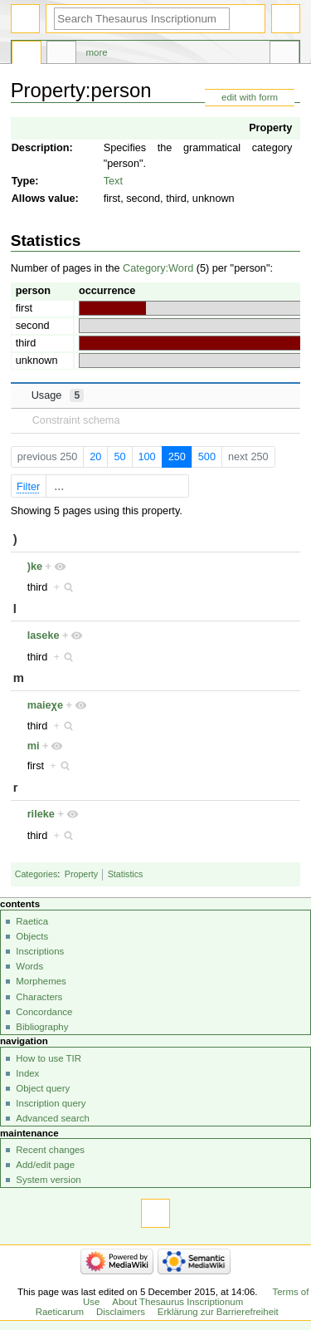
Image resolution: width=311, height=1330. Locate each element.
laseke (43, 635)
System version (48, 1180)
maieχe (45, 705)
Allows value (43, 198)
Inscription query (50, 1103)
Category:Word (158, 268)
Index (27, 1073)
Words (29, 966)
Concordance (44, 1012)
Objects (32, 936)
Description (41, 148)
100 (146, 457)
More (97, 52)
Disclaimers (120, 1312)
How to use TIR (48, 1058)
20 (95, 457)
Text (113, 181)
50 (119, 457)
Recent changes (50, 1150)
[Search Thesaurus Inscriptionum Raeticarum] (142, 18)
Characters (39, 997)
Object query (43, 1088)
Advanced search (53, 1118)
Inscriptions (40, 951)
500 (207, 457)
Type (24, 181)
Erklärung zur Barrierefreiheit (218, 1312)
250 (177, 457)
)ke (34, 566)
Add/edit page (45, 1165)
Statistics (125, 874)
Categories (36, 874)
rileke (41, 814)
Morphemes (41, 981)
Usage (58, 395)
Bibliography (42, 1027)
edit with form (249, 97)
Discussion (61, 55)
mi (33, 746)
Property (270, 128)
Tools (284, 55)
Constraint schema (76, 420)
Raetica (32, 921)
